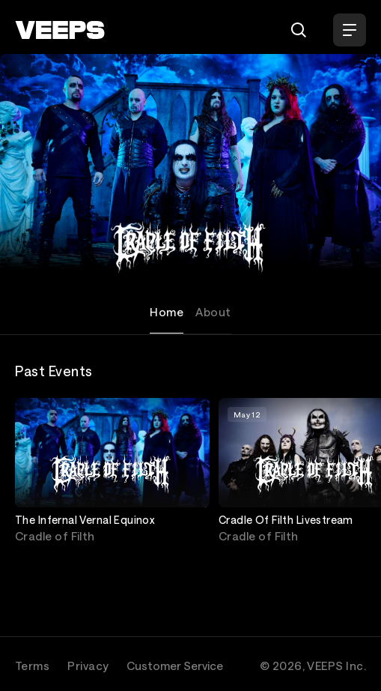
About (213, 312)
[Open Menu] (349, 29)
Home (166, 312)
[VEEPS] (60, 30)
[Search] (298, 29)
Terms (32, 665)
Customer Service (175, 665)
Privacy (88, 665)
